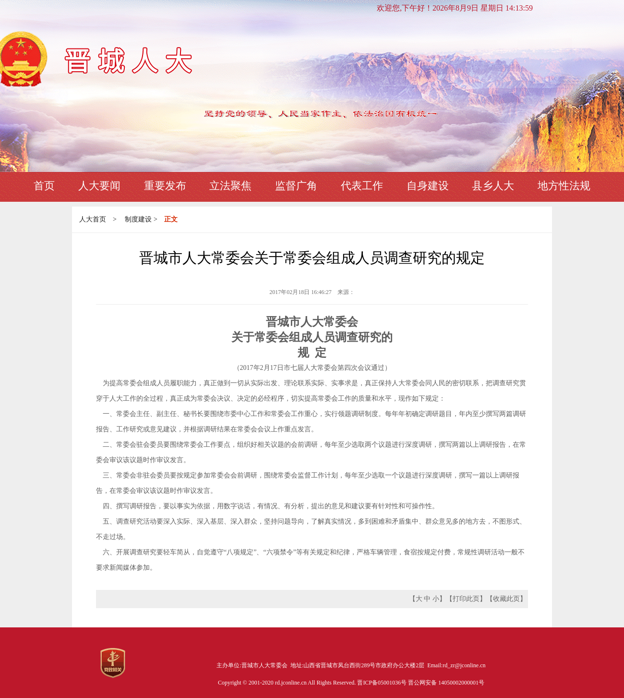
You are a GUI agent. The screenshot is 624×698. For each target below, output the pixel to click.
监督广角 (296, 186)
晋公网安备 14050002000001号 (446, 682)
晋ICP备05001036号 (382, 682)
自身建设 (428, 186)
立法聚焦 (230, 186)
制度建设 (138, 219)
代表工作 (362, 186)
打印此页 (466, 598)
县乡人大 (493, 186)
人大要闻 (99, 186)
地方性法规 (564, 186)
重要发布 (165, 186)
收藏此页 (506, 598)
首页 (44, 186)
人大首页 (92, 219)
